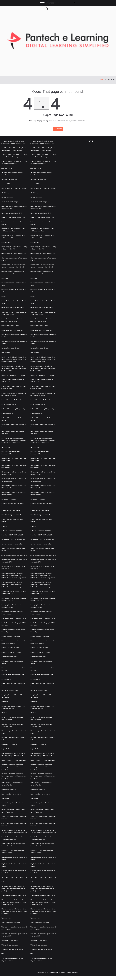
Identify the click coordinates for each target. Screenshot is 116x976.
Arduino (13, 193)
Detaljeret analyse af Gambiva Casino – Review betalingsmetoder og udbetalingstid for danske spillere (13, 368)
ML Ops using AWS (6, 679)
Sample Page (5, 798)
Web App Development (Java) (9, 945)
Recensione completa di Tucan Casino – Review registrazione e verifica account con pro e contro (13, 767)
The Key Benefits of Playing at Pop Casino (13, 895)
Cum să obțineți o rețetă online (10, 325)
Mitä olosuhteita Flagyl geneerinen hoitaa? (13, 674)
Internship (4, 535)
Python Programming (20, 760)
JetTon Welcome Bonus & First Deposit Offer (14, 555)
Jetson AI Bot (18, 544)
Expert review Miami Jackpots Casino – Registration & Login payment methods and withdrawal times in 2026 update (13, 440)
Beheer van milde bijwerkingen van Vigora (13, 217)
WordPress (75, 972)
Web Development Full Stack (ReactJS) (12, 949)
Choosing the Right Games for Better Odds (13, 253)
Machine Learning (6, 636)
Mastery (19, 652)
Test (2, 877)
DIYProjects (22, 375)
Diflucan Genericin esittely (8, 375)
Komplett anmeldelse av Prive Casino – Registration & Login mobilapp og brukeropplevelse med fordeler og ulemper (13, 576)
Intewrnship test (20, 539)
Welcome (4, 954)
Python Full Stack (6, 760)
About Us (4, 168)
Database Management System (10, 348)
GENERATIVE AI (6, 447)
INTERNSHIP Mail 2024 (16, 535)
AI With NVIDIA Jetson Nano (9, 179)
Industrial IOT (5, 526)
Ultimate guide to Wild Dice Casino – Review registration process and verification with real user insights (14, 911)
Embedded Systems (7, 413)
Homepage (4, 499)
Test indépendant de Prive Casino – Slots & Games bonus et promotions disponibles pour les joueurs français (13, 889)
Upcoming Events (6, 918)
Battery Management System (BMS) (11, 213)
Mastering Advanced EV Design (10, 647)
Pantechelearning (53, 972)
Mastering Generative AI (8, 652)
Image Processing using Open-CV (11, 515)
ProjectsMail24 (5, 749)
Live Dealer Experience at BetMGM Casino (13, 618)
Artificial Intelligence (7, 197)
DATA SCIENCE (18, 330)
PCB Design (4, 713)
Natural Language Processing (9, 690)
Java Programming (6, 544)
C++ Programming (6, 242)
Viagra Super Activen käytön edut (10, 922)
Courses (63, 3)
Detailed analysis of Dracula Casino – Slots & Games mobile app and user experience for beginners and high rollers (14, 359)
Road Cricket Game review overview (11, 794)
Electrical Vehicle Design (8, 404)
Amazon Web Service (7, 184)
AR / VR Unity (5, 193)
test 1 (3, 882)
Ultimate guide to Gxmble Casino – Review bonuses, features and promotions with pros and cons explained (14, 902)
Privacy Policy (5, 744)
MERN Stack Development (8, 656)
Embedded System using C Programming (13, 409)
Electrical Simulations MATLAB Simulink (13, 400)
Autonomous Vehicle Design (9, 202)
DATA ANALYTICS (6, 330)
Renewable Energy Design (8, 789)
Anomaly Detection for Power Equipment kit (14, 188)
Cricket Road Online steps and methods (12, 307)
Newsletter (4, 701)
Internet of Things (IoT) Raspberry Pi (11, 530)
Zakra (67, 972)
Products (14, 744)
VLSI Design (4, 940)
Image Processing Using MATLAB (11, 510)
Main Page (17, 636)
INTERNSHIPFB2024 (7, 539)
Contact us (4, 278)
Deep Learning (5, 352)
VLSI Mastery (14, 940)
